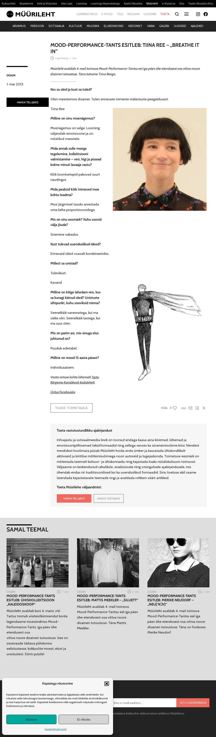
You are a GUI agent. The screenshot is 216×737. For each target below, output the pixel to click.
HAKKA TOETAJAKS (108, 498)
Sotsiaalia (56, 26)
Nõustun (31, 719)
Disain (11, 75)
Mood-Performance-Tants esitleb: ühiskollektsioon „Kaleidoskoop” (31, 600)
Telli (120, 14)
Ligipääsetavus (87, 14)
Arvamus (19, 26)
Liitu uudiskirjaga (193, 703)
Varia (151, 26)
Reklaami (133, 14)
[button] (107, 684)
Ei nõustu (83, 719)
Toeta (164, 14)
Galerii (164, 26)
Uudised (180, 26)
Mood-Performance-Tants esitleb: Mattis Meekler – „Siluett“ (107, 598)
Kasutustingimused (55, 729)
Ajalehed (197, 26)
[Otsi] (176, 14)
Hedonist (135, 26)
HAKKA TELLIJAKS (27, 102)
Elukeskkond (114, 26)
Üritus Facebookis (62, 392)
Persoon (37, 26)
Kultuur (75, 26)
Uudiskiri (150, 14)
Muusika (93, 26)
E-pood (107, 14)
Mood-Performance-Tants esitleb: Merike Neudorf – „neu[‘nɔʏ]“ (171, 600)
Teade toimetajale (71, 408)
